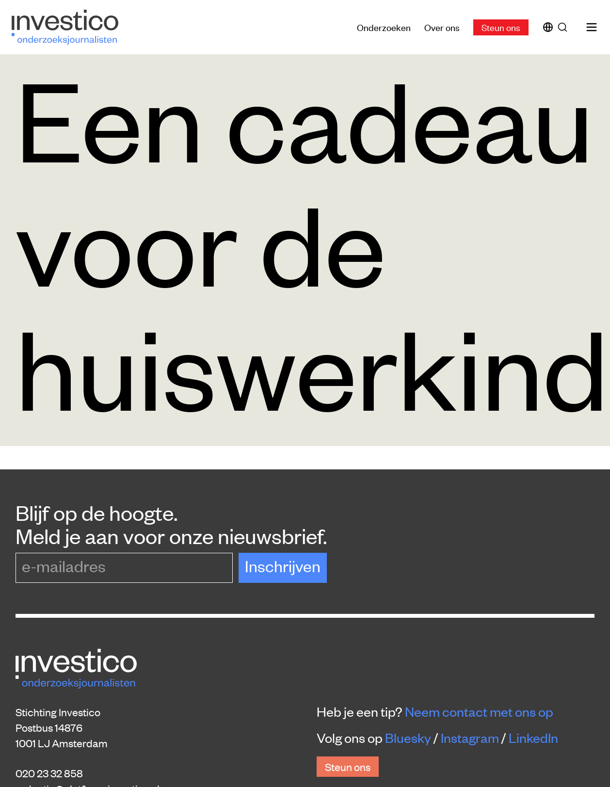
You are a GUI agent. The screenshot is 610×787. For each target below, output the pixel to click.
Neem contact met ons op (479, 711)
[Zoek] (564, 27)
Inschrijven (283, 565)
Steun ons (501, 27)
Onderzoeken (384, 27)
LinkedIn (533, 737)
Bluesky (408, 737)
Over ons (442, 27)
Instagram (470, 737)
